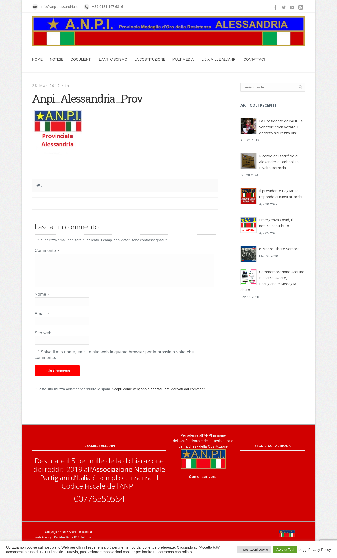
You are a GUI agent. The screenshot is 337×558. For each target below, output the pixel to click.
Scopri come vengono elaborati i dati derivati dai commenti (158, 395)
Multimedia (183, 59)
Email (42, 319)
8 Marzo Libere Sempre (279, 248)
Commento (47, 250)
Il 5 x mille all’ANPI (218, 59)
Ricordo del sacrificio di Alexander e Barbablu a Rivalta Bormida (279, 161)
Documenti (81, 59)
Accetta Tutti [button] (285, 549)
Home (37, 59)
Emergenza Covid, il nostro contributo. (276, 222)
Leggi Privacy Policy (314, 550)
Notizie (56, 59)
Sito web (43, 339)
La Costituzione (149, 59)
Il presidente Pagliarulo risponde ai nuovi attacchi (280, 193)
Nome (42, 300)
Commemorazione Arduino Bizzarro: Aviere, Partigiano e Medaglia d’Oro (272, 280)
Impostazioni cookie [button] (254, 549)
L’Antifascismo (113, 59)
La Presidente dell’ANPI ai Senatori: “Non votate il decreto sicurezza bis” (281, 126)
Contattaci (254, 59)
